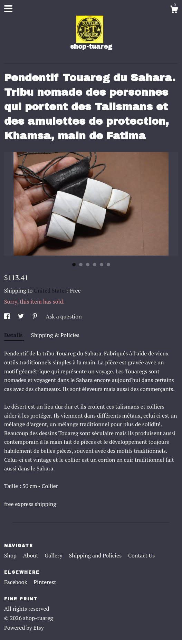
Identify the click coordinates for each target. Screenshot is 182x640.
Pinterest (45, 582)
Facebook (16, 582)
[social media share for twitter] (21, 316)
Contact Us (141, 555)
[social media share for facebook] (7, 316)
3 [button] (87, 264)
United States (50, 290)
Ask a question (64, 316)
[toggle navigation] (8, 8)
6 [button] (108, 264)
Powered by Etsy (24, 627)
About (31, 555)
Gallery (54, 555)
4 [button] (94, 264)
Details (14, 335)
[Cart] (174, 10)
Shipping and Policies (96, 555)
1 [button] (74, 264)
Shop (11, 555)
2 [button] (81, 264)
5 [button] (101, 264)
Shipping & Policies (55, 335)
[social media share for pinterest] (35, 316)
